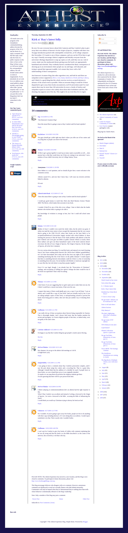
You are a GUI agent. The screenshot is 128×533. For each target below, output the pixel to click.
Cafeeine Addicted (44, 330)
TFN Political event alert (108, 325)
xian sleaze (41, 101)
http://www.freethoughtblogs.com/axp (43, 481)
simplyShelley (42, 363)
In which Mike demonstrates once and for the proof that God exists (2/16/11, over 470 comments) (17, 126)
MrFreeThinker (43, 347)
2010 (101, 263)
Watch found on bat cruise (109, 280)
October (104, 274)
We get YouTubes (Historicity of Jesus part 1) (108, 344)
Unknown (41, 411)
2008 (101, 392)
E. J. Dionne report (107, 286)
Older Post (86, 499)
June (103, 373)
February (105, 385)
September (105, 277)
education (51, 99)
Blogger (85, 522)
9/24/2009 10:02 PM (52, 134)
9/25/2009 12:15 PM (50, 282)
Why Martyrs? (105, 310)
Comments (103, 43)
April (103, 379)
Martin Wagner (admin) (106, 143)
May (103, 376)
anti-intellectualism (42, 99)
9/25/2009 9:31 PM (56, 330)
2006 (101, 398)
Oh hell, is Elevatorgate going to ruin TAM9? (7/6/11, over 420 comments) (18, 137)
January (104, 388)
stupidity (35, 101)
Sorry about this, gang (108, 283)
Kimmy (40, 226)
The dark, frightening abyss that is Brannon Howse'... (108, 315)
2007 (101, 395)
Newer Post (35, 499)
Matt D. (101, 148)
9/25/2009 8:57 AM (57, 193)
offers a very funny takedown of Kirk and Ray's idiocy (70, 78)
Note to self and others (108, 304)
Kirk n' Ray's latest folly (46, 39)
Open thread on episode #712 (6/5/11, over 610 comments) (17, 116)
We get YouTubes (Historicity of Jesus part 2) (108, 337)
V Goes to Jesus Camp (108, 297)
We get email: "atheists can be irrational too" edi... (109, 300)
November (105, 272)
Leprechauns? (105, 328)
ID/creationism (64, 99)
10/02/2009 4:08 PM (51, 428)
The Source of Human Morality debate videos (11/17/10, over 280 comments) (18, 147)
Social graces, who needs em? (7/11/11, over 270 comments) (17, 156)
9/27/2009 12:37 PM (51, 411)
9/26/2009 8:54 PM (55, 387)
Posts (101, 39)
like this (40, 337)
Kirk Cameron (73, 99)
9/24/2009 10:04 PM (50, 150)
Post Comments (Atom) (47, 503)
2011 (101, 260)
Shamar (40, 150)
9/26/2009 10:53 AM (55, 347)
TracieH (101, 158)
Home (61, 499)
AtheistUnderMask (44, 193)
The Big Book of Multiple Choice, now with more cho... (109, 362)
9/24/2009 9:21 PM (46, 117)
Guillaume (41, 310)
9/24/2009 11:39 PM (52, 167)
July (103, 370)
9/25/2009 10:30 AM (49, 226)
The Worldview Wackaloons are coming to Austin (109, 355)
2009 (101, 266)
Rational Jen (103, 151)
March (104, 382)
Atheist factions (106, 307)
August (104, 367)
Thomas (40, 282)
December (105, 268)
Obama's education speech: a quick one (108, 331)
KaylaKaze (41, 134)
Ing (39, 117)
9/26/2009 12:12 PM (54, 363)
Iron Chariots (103, 126)
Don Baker (102, 146)
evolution (57, 99)
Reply (39, 127)
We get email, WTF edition (107, 321)
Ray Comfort (81, 99)
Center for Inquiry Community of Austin (106, 122)
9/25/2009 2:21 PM (51, 310)
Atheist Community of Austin (108, 117)
